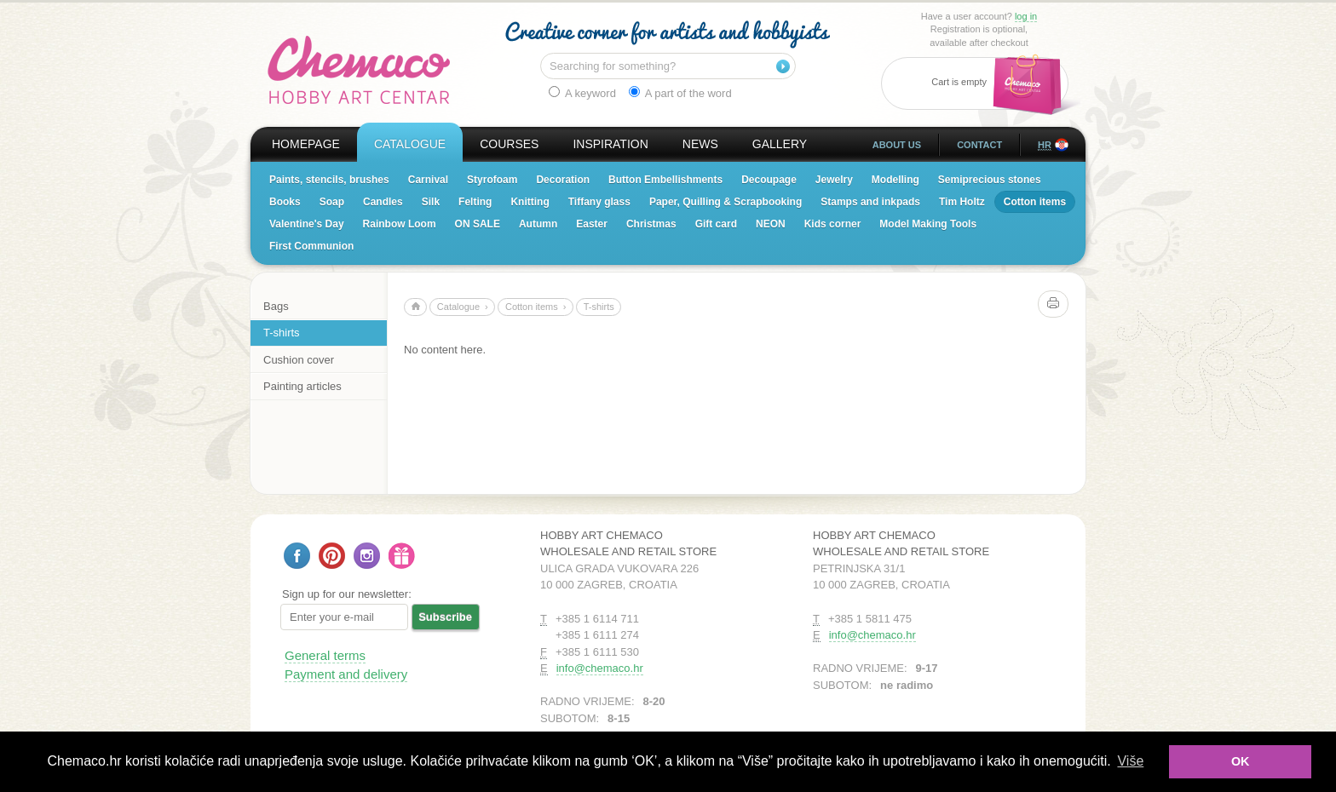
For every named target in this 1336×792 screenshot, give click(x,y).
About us (896, 145)
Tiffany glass (599, 202)
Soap (332, 202)
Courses (509, 144)
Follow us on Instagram (367, 555)
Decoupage (769, 180)
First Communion (311, 246)
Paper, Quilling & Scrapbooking (725, 202)
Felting (475, 202)
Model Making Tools (927, 224)
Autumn (538, 224)
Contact (979, 145)
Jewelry (834, 180)
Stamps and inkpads (870, 202)
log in (1026, 16)
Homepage (306, 144)
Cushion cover (298, 359)
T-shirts (281, 332)
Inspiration (610, 144)
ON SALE (477, 224)
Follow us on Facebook (297, 555)
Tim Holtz (962, 202)
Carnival (428, 180)
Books (285, 202)
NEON (771, 224)
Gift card (716, 224)
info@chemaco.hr (599, 668)
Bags (276, 306)
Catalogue (410, 144)
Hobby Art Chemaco (359, 70)
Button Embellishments (665, 180)
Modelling (895, 180)
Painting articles (302, 386)
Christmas (651, 224)
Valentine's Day (306, 224)
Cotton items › (536, 306)
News (700, 144)
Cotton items (1035, 202)
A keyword (582, 93)
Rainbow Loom (399, 224)
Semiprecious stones (989, 180)
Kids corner (832, 224)
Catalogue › (462, 306)
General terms (325, 655)
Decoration (563, 180)
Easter (592, 224)
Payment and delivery (346, 674)
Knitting (529, 202)
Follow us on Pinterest (332, 555)
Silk (431, 202)
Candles (383, 202)
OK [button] (1240, 761)
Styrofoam (492, 180)
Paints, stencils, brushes (329, 180)
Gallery (779, 144)
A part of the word (680, 93)
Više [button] (1130, 761)
